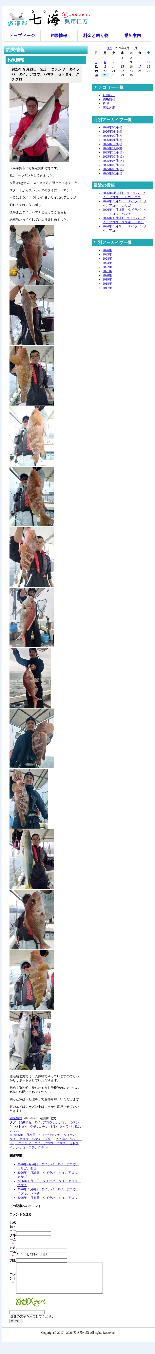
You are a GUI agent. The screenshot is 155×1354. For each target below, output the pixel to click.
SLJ (76, 1126)
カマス (14, 1130)
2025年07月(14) (113, 165)
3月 (109, 48)
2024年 (107, 258)
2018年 (107, 283)
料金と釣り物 (95, 35)
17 (139, 66)
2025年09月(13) (113, 156)
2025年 (107, 254)
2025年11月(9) (112, 148)
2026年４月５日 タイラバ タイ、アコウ (47, 1197)
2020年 (107, 275)
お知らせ (109, 95)
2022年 (107, 267)
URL (13, 1260)
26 (96, 75)
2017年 (107, 287)
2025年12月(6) (112, 144)
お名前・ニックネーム (13, 1231)
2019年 (107, 279)
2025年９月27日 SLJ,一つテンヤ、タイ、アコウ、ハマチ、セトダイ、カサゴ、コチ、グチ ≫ (46, 1143)
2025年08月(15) (113, 160)
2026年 (107, 250)
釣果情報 (58, 35)
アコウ (47, 1122)
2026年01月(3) (112, 140)
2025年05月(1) (112, 173)
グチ (33, 1126)
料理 (106, 103)
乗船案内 (132, 35)
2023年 (107, 262)
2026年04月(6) (112, 127)
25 (148, 71)
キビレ (52, 1126)
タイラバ (65, 1126)
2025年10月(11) (113, 152)
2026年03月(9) (112, 131)
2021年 (107, 271)
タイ (37, 1122)
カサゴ (59, 1122)
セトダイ (21, 1126)
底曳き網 (109, 107)
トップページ (22, 35)
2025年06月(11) (113, 169)
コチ (42, 1126)
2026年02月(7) (112, 135)
